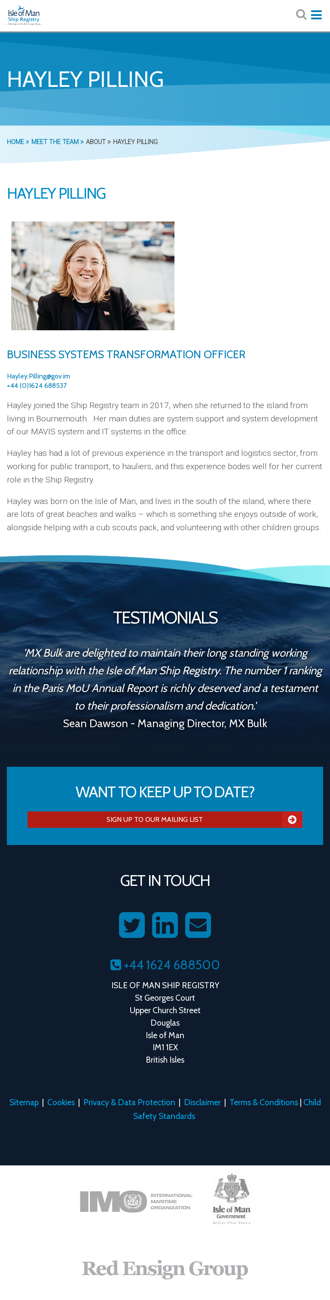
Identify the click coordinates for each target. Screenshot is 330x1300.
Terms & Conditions (263, 1102)
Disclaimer (202, 1102)
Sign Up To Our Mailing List (204, 819)
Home (18, 142)
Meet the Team (57, 142)
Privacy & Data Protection (129, 1102)
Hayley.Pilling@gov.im (38, 376)
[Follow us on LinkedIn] (165, 925)
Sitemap (24, 1102)
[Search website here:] (301, 14)
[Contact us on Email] (198, 925)
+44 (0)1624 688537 (37, 385)
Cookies (61, 1102)
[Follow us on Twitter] (132, 925)
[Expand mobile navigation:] (316, 15)
